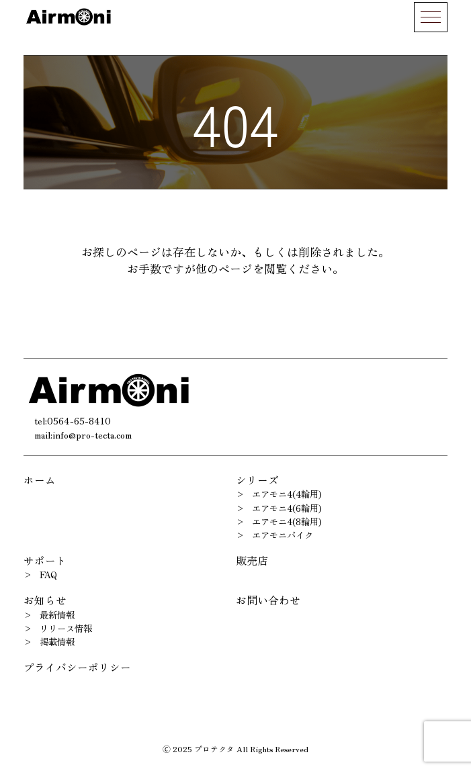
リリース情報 (66, 628)
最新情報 (57, 614)
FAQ (48, 574)
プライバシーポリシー (77, 667)
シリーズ (257, 480)
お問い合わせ (268, 600)
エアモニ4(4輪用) (287, 494)
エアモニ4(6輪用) (287, 508)
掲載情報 (57, 641)
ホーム (40, 480)
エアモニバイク (282, 535)
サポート (45, 560)
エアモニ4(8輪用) (287, 521)
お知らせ (45, 600)
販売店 (252, 560)
